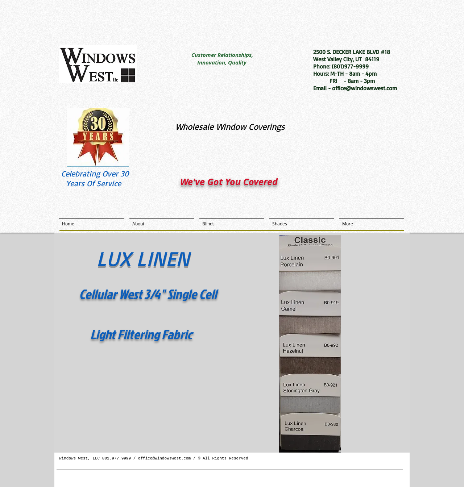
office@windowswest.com (164, 458)
